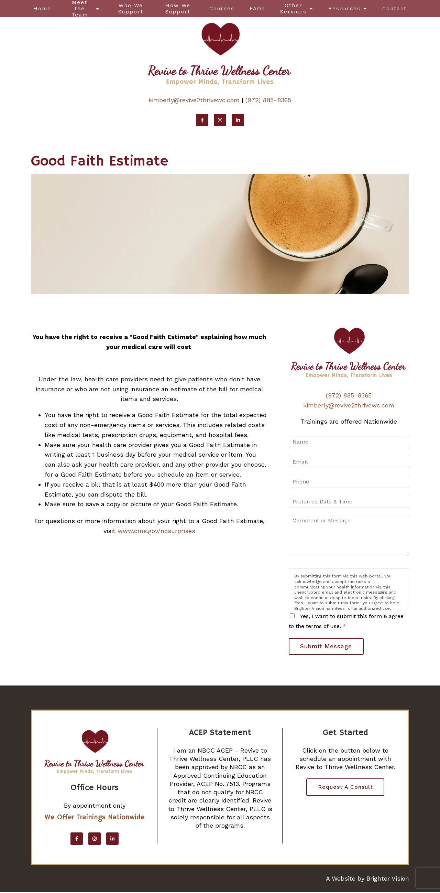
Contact (394, 9)
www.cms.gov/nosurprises (156, 530)
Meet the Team (80, 8)
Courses (221, 9)
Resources (344, 9)
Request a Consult (345, 788)
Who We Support (130, 8)
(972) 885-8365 (268, 100)
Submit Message (327, 646)
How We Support (177, 8)
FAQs (257, 9)
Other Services (293, 8)
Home (42, 9)
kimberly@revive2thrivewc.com (194, 100)
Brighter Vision (387, 879)
